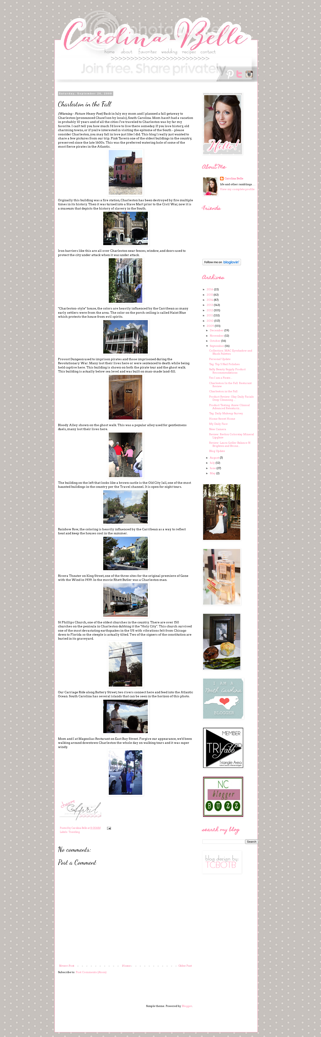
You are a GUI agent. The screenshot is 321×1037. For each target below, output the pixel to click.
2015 (210, 294)
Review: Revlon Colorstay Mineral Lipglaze (231, 436)
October (215, 340)
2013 (210, 305)
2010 (210, 320)
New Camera (217, 429)
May (213, 473)
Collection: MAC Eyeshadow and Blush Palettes (230, 352)
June (213, 468)
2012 (210, 310)
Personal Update (219, 359)
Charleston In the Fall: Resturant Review (230, 384)
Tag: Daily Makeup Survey (226, 413)
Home (126, 965)
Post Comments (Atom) (91, 972)
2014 (210, 299)
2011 (210, 315)
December (217, 330)
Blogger (187, 1006)
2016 (210, 289)
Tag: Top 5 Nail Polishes (224, 364)
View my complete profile (237, 189)
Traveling (74, 832)
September (217, 346)
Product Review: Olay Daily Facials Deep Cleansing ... (231, 398)
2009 (211, 325)
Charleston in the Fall (223, 391)
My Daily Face (218, 423)
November (217, 335)
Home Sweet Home (222, 418)
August (215, 457)
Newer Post (66, 965)
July (213, 462)
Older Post (185, 965)
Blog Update (217, 451)
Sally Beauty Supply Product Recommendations (227, 371)
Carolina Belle (233, 178)
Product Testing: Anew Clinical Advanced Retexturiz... (229, 406)
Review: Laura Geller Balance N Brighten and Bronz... (229, 444)
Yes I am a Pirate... (220, 377)
